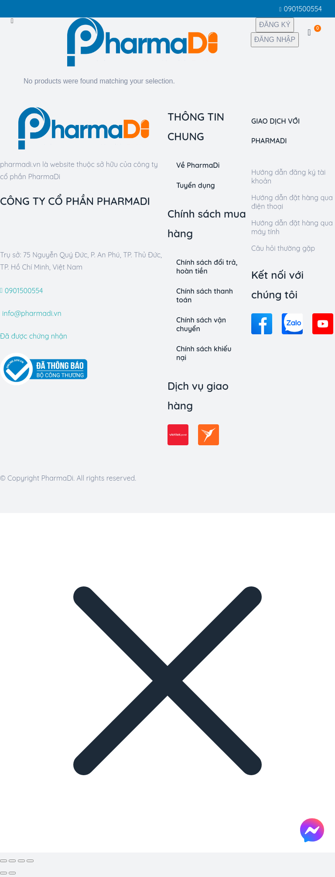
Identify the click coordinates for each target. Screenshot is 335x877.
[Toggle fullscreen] (21, 861)
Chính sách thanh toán (204, 295)
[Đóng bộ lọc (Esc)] (3, 861)
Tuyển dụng (195, 185)
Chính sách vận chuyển (201, 324)
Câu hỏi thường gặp (283, 248)
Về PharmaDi (197, 165)
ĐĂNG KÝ (275, 24)
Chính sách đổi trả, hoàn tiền (207, 266)
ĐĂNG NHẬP (274, 39)
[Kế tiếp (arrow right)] (12, 873)
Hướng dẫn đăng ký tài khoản (288, 176)
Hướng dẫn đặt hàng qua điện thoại (292, 202)
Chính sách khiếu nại (203, 353)
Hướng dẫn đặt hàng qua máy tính (292, 227)
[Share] (12, 861)
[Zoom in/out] (30, 861)
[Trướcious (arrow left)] (3, 873)
